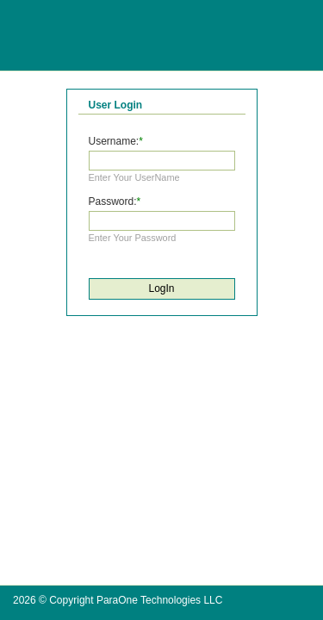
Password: (113, 201)
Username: (114, 141)
